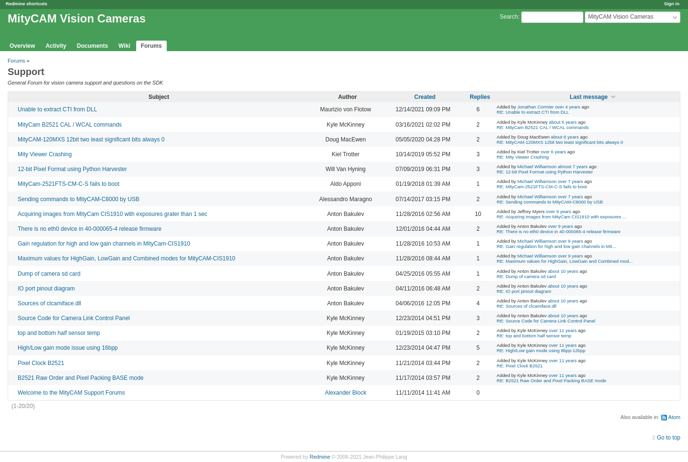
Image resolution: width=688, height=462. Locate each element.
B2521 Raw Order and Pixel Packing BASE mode (80, 378)
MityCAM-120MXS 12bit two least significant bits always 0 (91, 139)
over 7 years (570, 181)
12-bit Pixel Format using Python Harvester (72, 169)
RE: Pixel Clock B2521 (520, 365)
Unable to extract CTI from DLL (57, 109)
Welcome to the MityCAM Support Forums (71, 392)
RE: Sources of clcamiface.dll (527, 306)
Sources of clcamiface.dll (49, 303)
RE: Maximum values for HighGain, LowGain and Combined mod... (565, 261)
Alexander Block (345, 392)
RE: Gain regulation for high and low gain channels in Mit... (556, 246)
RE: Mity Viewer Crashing (523, 157)
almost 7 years (573, 166)
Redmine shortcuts (26, 3)
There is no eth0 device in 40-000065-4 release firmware (89, 229)
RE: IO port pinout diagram (524, 291)
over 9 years (558, 211)
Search (509, 16)
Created (425, 97)
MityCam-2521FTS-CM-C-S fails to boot (68, 184)
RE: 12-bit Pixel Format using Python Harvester (545, 171)
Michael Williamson (537, 166)
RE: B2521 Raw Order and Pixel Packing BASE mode (551, 380)
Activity (55, 46)
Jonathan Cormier (535, 106)
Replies (480, 97)
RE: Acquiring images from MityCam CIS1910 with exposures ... (561, 216)
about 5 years (563, 122)
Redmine (320, 457)
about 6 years (565, 137)
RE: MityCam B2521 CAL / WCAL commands (543, 127)
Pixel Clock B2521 (41, 363)
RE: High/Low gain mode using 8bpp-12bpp (541, 350)
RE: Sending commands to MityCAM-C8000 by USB (550, 201)
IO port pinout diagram (46, 288)
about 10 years (563, 271)
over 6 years (553, 151)
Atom (674, 417)
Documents (92, 46)
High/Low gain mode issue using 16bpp (68, 347)
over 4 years (567, 106)
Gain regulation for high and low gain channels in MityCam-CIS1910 (104, 243)
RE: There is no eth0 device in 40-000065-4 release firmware (559, 231)
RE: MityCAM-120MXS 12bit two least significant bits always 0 (560, 142)
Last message (589, 97)
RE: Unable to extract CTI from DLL (533, 112)
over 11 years (563, 330)
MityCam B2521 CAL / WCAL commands (70, 124)
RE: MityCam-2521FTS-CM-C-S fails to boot (542, 186)
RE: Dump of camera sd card (526, 276)
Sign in (671, 3)
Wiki (124, 46)
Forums (151, 46)
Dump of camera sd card (49, 273)
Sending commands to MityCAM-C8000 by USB (79, 199)
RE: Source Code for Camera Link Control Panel (546, 320)
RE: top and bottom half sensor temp (534, 335)
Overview (22, 46)
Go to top (668, 437)
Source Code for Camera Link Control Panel (74, 318)
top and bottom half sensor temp (59, 333)
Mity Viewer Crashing (45, 154)
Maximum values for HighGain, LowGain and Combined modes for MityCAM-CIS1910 (127, 258)
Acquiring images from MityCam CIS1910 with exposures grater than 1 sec (112, 214)
